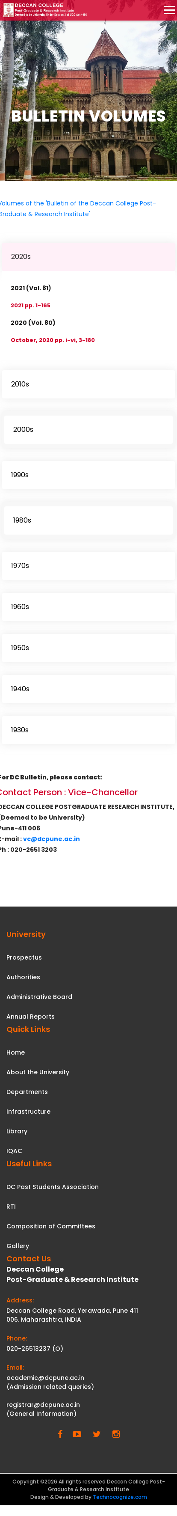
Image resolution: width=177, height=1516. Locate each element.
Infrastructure (28, 1111)
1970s (20, 566)
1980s (22, 520)
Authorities (23, 977)
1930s (20, 730)
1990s (20, 475)
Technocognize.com (120, 1497)
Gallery (17, 1246)
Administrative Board (39, 997)
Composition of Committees (50, 1226)
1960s (20, 607)
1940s (20, 689)
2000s (23, 429)
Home (15, 1052)
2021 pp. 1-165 (30, 305)
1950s (20, 648)
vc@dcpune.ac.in (51, 839)
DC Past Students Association (52, 1187)
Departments (27, 1092)
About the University (37, 1072)
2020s (21, 257)
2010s (20, 384)
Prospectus (24, 957)
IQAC (14, 1151)
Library (16, 1131)
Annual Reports (30, 1016)
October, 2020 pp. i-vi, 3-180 (53, 340)
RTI (11, 1206)
